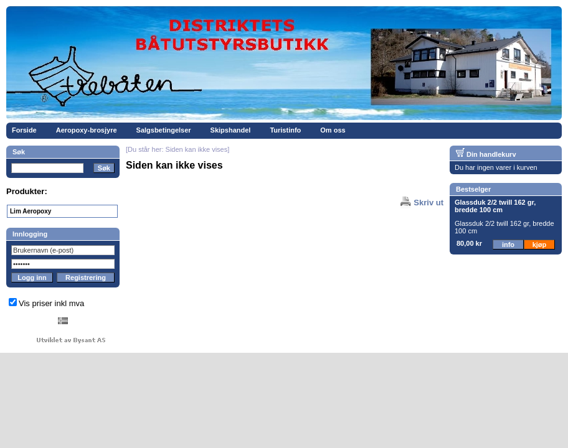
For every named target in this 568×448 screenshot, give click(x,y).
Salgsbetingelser (163, 130)
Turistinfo (285, 130)
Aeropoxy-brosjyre (86, 130)
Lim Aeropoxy (30, 211)
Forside (24, 130)
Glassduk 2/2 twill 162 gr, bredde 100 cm (495, 205)
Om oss (332, 130)
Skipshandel (231, 130)
